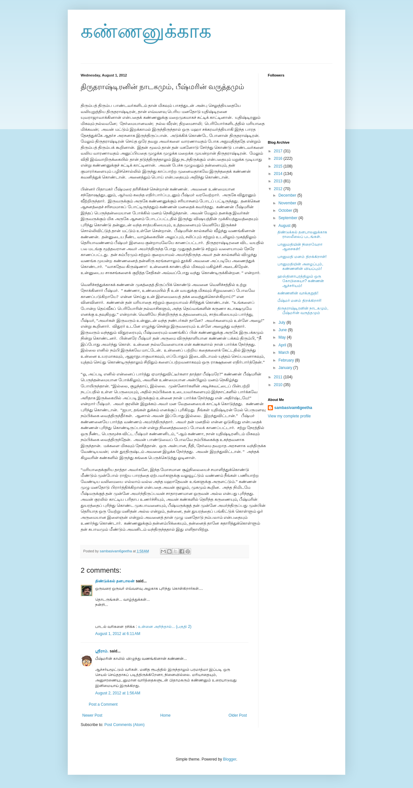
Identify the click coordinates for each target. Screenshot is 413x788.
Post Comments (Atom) (124, 724)
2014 (279, 173)
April (282, 345)
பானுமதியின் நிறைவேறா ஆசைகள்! (299, 246)
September (288, 218)
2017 (279, 151)
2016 (279, 158)
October (285, 210)
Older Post (237, 715)
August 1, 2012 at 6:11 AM (117, 633)
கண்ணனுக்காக (146, 31)
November (287, 203)
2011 (279, 377)
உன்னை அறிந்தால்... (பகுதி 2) (165, 626)
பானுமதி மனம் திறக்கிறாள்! (302, 256)
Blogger (229, 759)
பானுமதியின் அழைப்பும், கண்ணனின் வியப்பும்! (300, 266)
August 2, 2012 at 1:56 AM (117, 693)
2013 (279, 181)
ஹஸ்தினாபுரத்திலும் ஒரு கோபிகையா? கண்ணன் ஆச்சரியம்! (300, 281)
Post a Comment (103, 704)
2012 (279, 189)
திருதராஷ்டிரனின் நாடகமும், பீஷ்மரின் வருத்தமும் (302, 310)
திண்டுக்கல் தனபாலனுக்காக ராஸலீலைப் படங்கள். (302, 234)
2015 (279, 166)
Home (165, 715)
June (283, 330)
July (282, 322)
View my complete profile (289, 416)
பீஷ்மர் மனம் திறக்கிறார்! (299, 300)
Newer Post (92, 715)
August (285, 225)
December (287, 195)
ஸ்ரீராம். (101, 651)
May (282, 337)
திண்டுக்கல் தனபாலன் (115, 581)
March (284, 352)
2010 (279, 385)
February (286, 360)
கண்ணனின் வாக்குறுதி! (297, 293)
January (285, 367)
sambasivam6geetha (116, 551)
